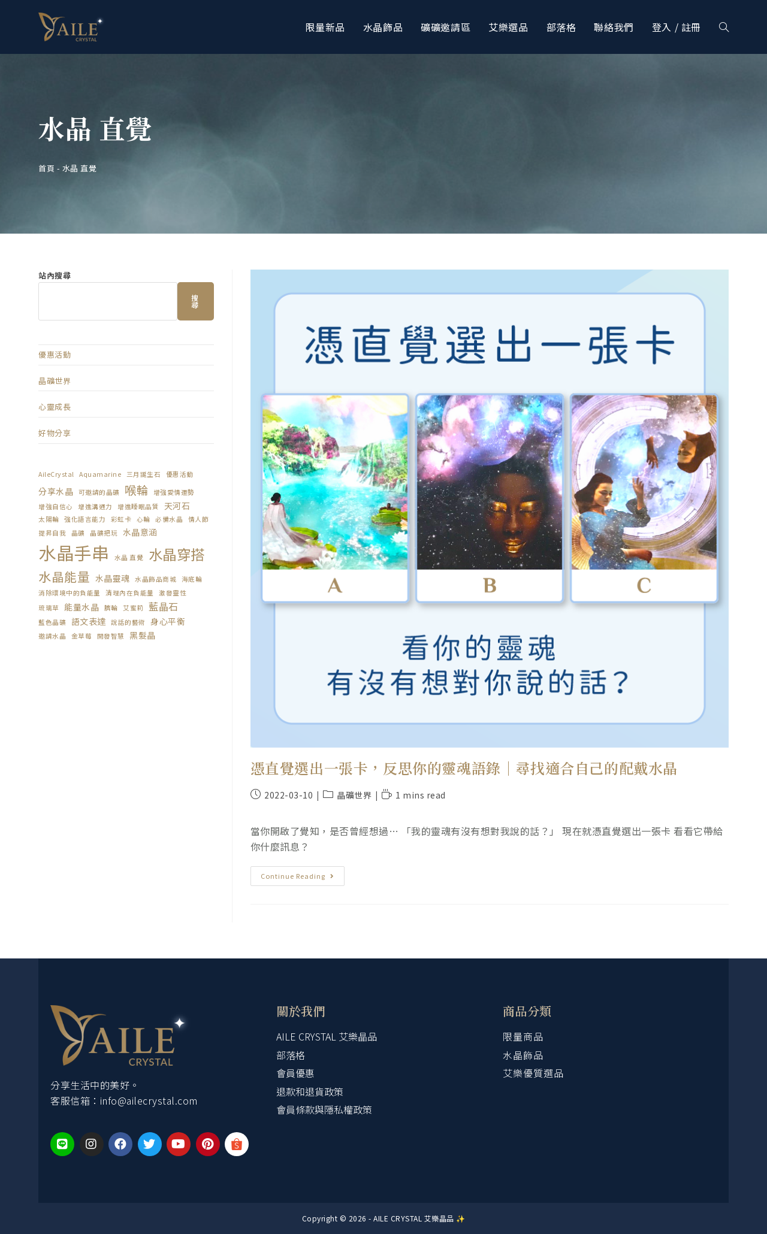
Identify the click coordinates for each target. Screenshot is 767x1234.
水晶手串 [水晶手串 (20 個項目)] (73, 552)
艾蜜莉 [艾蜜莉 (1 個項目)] (133, 607)
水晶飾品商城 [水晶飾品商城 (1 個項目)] (155, 578)
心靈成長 (54, 406)
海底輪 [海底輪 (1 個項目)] (192, 578)
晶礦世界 (354, 795)
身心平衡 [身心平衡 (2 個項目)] (167, 621)
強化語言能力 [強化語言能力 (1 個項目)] (84, 519)
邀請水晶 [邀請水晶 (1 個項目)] (52, 635)
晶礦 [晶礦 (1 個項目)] (78, 532)
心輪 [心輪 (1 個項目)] (143, 519)
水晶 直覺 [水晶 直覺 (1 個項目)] (129, 557)
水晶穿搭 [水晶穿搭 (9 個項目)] (177, 554)
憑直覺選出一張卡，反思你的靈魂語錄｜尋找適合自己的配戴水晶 (464, 767)
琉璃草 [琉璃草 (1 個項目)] (48, 607)
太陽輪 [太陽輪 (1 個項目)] (48, 519)
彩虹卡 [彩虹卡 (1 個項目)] (121, 519)
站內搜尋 (54, 275)
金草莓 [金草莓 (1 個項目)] (81, 635)
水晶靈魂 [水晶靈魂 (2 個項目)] (112, 578)
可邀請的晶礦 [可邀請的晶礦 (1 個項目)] (99, 492)
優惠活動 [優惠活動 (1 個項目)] (180, 474)
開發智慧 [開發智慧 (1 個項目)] (111, 635)
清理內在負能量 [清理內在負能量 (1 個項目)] (129, 592)
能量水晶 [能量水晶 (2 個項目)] (81, 607)
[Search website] (724, 27)
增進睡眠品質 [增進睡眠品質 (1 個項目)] (138, 506)
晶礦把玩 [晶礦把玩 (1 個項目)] (103, 532)
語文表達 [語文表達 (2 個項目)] (88, 621)
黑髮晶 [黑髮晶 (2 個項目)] (142, 635)
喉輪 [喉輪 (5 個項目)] (136, 489)
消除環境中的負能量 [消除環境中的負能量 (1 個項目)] (69, 592)
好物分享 (54, 432)
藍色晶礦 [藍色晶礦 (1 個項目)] (52, 622)
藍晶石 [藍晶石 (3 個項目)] (164, 606)
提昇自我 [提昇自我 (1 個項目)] (52, 532)
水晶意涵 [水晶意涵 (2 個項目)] (140, 532)
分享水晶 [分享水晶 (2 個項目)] (55, 491)
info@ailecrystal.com (149, 1100)
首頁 (46, 168)
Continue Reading (302, 873)
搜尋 (195, 301)
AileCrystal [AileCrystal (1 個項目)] (56, 474)
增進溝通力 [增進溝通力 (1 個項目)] (95, 506)
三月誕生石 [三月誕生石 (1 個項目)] (143, 474)
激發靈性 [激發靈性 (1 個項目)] (172, 592)
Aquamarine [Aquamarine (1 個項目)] (100, 474)
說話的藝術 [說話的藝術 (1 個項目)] (128, 622)
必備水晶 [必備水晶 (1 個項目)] (169, 519)
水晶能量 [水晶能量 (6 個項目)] (64, 576)
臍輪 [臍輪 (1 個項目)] (111, 607)
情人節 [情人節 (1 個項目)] (198, 519)
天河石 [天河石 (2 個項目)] (177, 506)
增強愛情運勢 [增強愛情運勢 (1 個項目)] (174, 492)
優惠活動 (54, 354)
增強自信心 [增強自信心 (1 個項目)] (55, 506)
